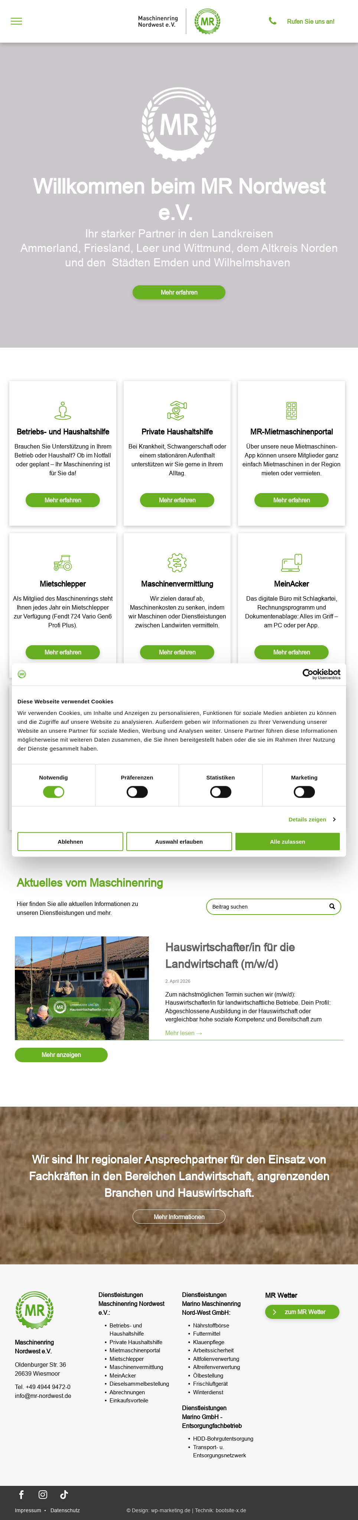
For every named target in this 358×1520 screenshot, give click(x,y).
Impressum (28, 1510)
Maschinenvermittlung (136, 1367)
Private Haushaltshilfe (136, 1342)
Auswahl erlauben (179, 841)
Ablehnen (70, 841)
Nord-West (196, 1312)
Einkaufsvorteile (129, 1400)
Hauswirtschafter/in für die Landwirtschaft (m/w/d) (230, 1050)
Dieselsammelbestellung (139, 1384)
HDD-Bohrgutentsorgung (223, 1438)
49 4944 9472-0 (50, 1386)
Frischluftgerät (210, 1384)
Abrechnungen (127, 1392)
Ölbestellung (208, 1375)
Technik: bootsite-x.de (220, 1510)
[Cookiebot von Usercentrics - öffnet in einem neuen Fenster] (308, 674)
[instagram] (42, 1495)
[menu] (16, 21)
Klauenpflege (208, 1342)
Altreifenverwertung (216, 1367)
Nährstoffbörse (211, 1325)
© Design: (138, 1510)
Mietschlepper (127, 1359)
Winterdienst (208, 1392)
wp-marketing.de (171, 1510)
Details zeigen (307, 819)
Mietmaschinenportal (135, 1350)
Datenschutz (65, 1510)
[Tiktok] (64, 1495)
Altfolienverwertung (216, 1359)
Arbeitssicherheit (213, 1350)
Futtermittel (206, 1333)
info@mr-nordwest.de (43, 1395)
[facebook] (21, 1495)
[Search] (273, 918)
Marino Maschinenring (211, 1303)
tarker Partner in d (151, 233)
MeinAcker (123, 1375)
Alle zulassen (287, 841)
